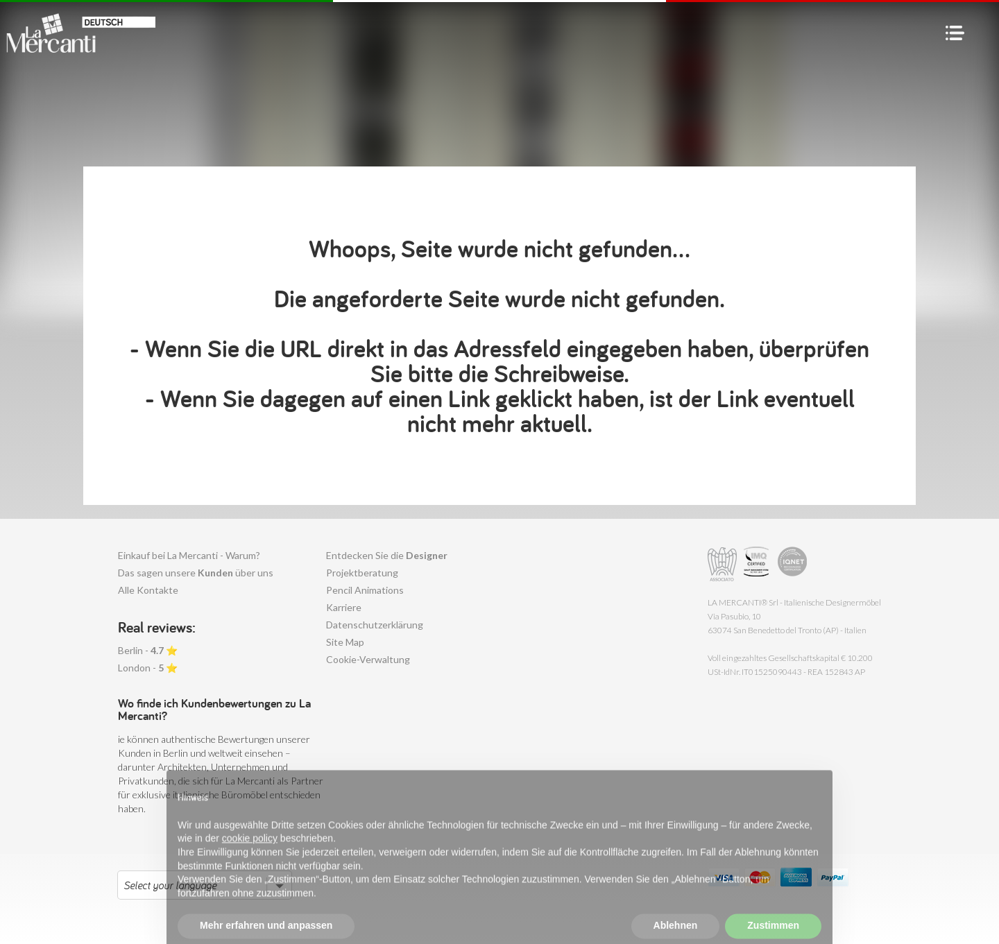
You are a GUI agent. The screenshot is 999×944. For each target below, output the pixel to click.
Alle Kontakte (148, 590)
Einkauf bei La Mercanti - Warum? (189, 555)
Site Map (345, 642)
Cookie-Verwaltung (368, 659)
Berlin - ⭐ (148, 650)
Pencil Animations (365, 590)
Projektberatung (362, 572)
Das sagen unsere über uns (195, 572)
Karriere (343, 607)
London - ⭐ (148, 667)
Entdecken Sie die (386, 555)
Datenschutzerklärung (374, 624)
